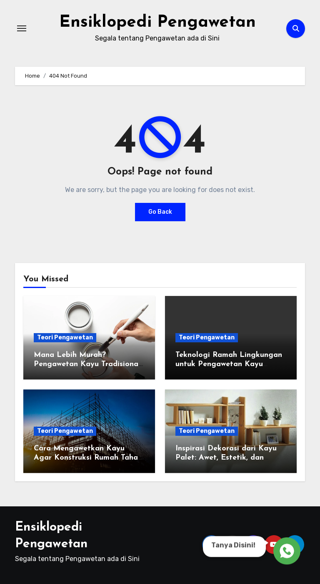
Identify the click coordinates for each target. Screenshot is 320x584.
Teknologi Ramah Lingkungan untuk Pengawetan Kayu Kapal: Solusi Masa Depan (228, 364)
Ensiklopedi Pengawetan (157, 22)
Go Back (160, 211)
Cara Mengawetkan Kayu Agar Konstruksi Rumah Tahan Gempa (88, 457)
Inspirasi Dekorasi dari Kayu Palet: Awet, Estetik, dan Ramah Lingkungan (226, 457)
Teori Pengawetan (65, 337)
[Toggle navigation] (21, 28)
